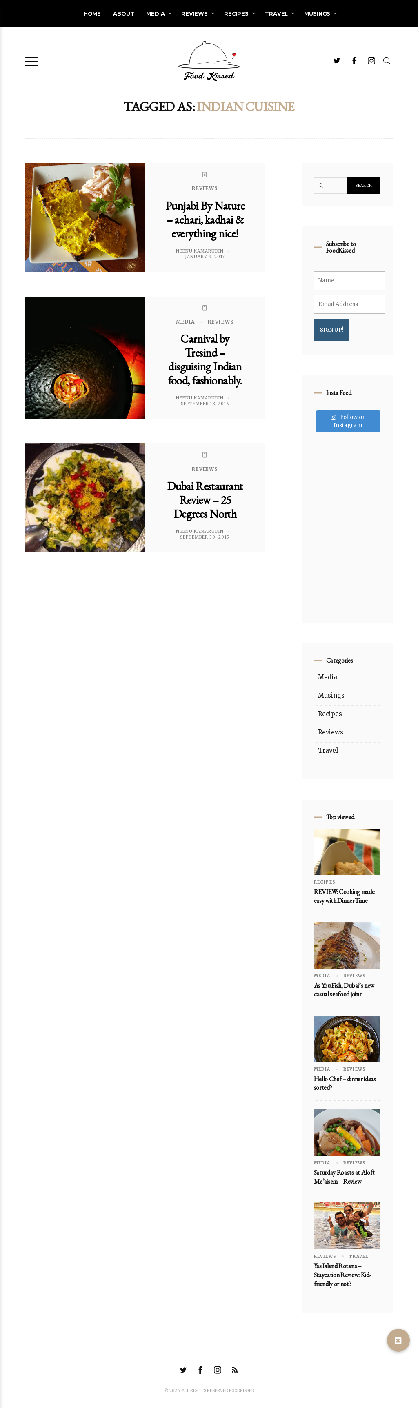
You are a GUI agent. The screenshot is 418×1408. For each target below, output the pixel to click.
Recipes (236, 13)
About (123, 13)
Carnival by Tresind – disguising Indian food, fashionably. (205, 359)
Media (155, 13)
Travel (276, 13)
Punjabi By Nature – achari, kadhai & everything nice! (205, 219)
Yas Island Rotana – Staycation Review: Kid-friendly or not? (342, 1275)
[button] (398, 1340)
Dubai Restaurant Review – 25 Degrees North (204, 500)
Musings (317, 13)
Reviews (194, 13)
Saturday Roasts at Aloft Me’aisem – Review (344, 1177)
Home (92, 13)
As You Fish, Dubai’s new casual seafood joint (344, 990)
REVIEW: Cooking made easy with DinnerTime (344, 896)
